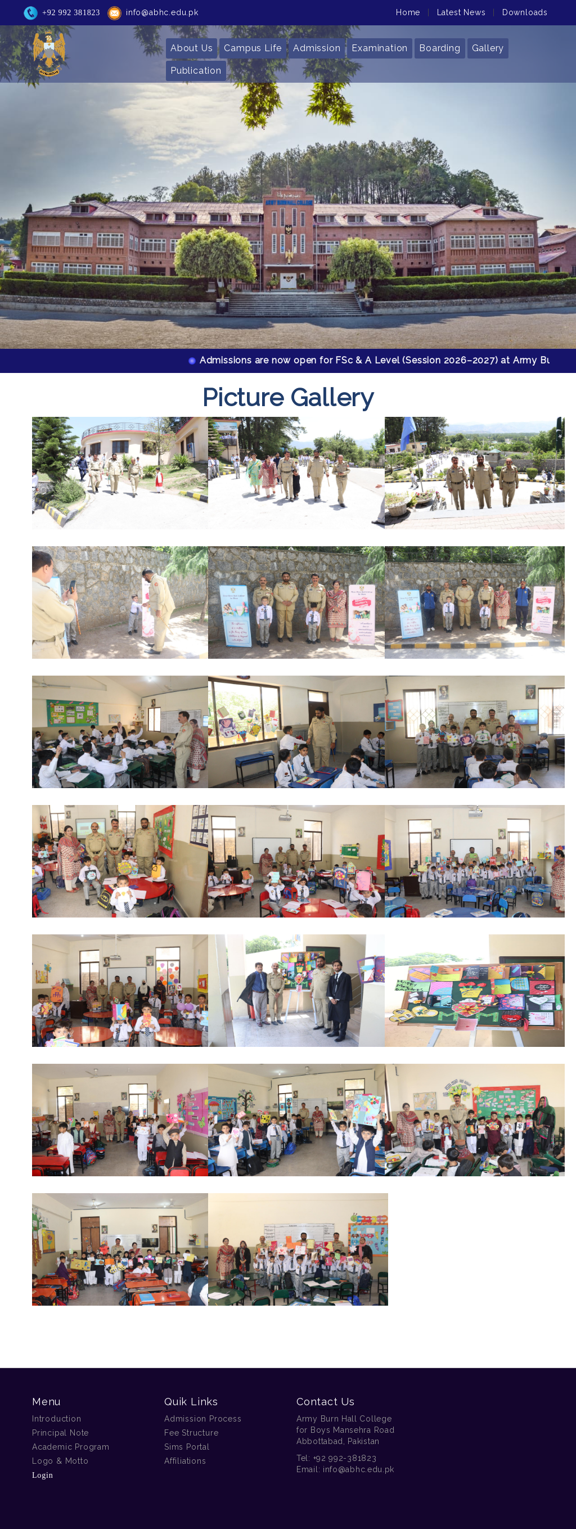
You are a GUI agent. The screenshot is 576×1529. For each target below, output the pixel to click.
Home (408, 9)
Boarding (439, 44)
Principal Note (60, 1432)
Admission (316, 44)
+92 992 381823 (71, 9)
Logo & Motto (60, 1460)
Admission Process (203, 1418)
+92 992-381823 (345, 1458)
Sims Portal (187, 1446)
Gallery (488, 44)
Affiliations (185, 1460)
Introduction (57, 1418)
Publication (196, 67)
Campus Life (253, 44)
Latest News (461, 9)
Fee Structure (191, 1432)
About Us (191, 44)
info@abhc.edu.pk (162, 9)
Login (42, 1475)
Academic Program (71, 1446)
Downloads (525, 9)
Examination (380, 44)
